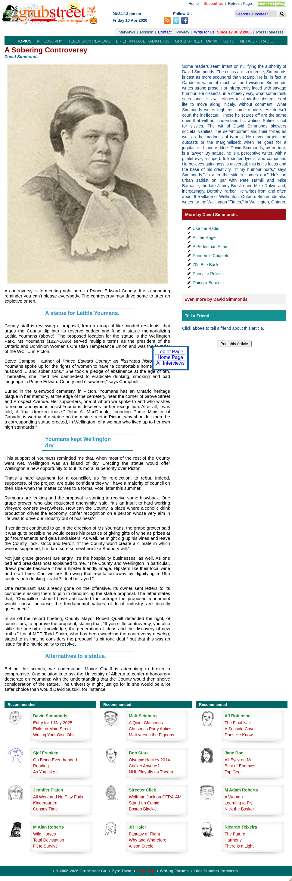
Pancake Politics (208, 273)
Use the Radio (206, 228)
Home (193, 3)
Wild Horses (44, 834)
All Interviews (170, 363)
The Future (235, 834)
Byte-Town (121, 871)
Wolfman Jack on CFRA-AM (155, 796)
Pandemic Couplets (211, 255)
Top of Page (170, 351)
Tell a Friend (197, 315)
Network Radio (256, 41)
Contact (165, 32)
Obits (229, 41)
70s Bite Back (206, 264)
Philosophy (50, 41)
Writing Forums (174, 871)
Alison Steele (141, 846)
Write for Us (204, 32)
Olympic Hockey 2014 (149, 759)
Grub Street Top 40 (196, 41)
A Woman (234, 796)
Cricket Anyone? (144, 765)
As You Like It (46, 771)
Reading (41, 765)
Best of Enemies (240, 765)
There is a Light (239, 846)
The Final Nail (237, 722)
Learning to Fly (239, 803)
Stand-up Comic (144, 803)
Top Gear (233, 771)
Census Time (45, 809)
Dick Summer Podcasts (216, 871)
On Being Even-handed (55, 759)
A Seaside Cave (240, 728)
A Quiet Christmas (146, 722)
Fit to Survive (45, 846)
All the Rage (204, 237)
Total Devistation (48, 840)
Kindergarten (45, 803)
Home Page (170, 357)
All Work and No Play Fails (58, 796)
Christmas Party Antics (150, 728)
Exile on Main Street (52, 728)
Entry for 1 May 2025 (52, 722)
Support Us (213, 3)
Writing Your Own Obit (53, 734)
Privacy (182, 32)
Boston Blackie (143, 809)
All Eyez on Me (239, 759)
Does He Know (239, 734)
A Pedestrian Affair (210, 246)
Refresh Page (240, 3)
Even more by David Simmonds (216, 299)
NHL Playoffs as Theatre (151, 771)
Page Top (145, 871)
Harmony (233, 840)
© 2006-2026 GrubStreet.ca (81, 871)
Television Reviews (89, 41)
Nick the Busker (239, 809)
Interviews (126, 32)
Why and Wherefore (147, 840)
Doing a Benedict (209, 282)
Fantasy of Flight (144, 834)
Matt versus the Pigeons (151, 734)
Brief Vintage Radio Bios (142, 41)
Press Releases (270, 32)
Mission (146, 32)
